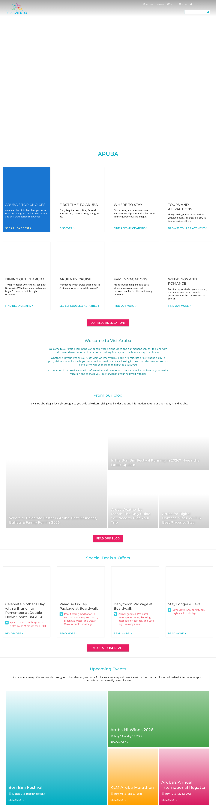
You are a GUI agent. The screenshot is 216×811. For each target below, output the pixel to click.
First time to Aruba (79, 205)
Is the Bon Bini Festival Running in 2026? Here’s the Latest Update (155, 462)
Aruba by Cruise (76, 279)
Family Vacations (130, 279)
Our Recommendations (108, 323)
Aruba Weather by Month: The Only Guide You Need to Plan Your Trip (130, 515)
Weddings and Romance (182, 281)
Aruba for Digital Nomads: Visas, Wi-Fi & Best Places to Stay (181, 518)
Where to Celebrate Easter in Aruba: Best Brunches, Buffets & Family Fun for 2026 (53, 520)
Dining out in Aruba (25, 279)
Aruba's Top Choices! (25, 205)
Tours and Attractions (180, 207)
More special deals (108, 648)
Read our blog (108, 538)
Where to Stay (128, 205)
